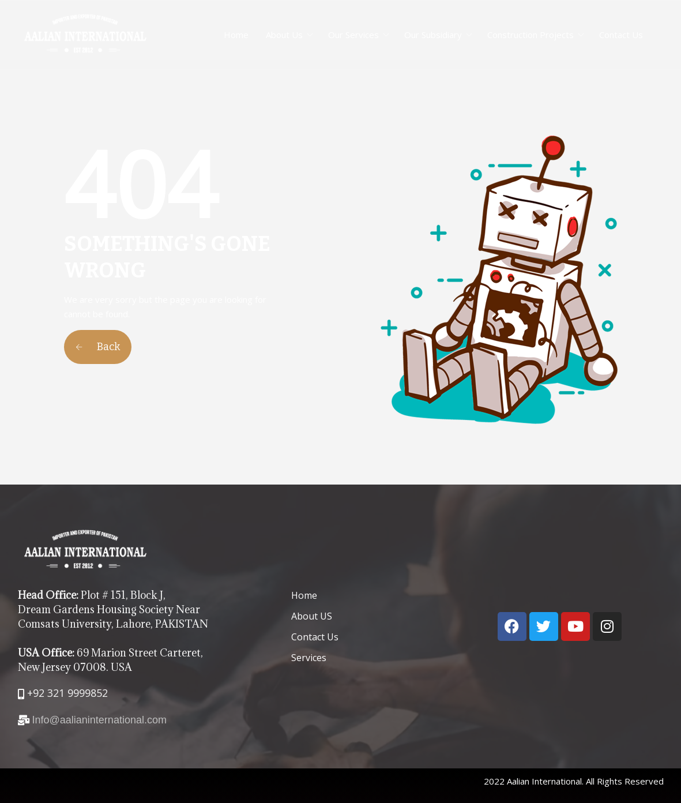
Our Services (353, 34)
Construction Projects (530, 34)
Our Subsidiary (433, 34)
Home (236, 34)
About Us (284, 34)
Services (308, 657)
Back (98, 346)
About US (311, 616)
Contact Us (621, 34)
